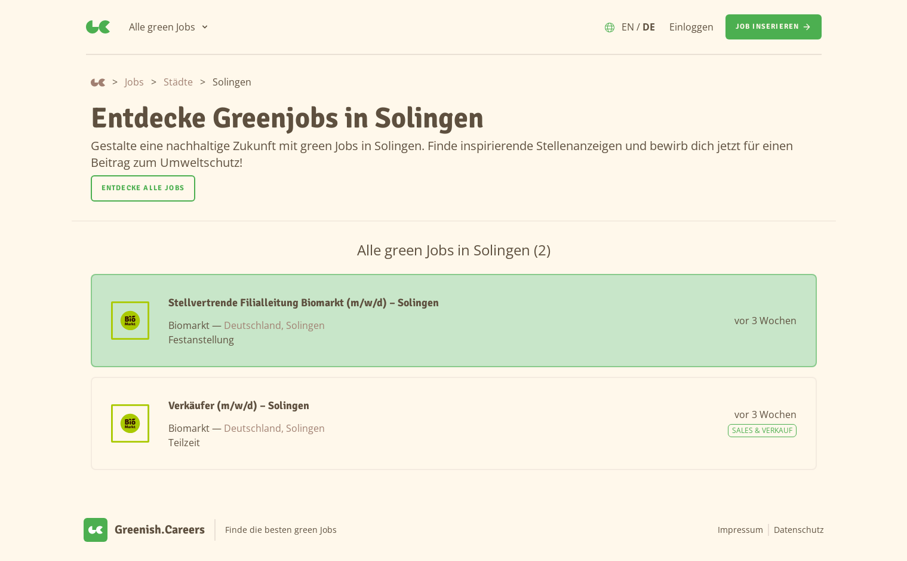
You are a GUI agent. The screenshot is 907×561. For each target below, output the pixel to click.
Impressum (740, 529)
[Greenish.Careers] (98, 27)
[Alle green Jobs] (169, 27)
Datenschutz (799, 529)
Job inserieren (773, 27)
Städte (178, 82)
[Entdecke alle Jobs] (143, 188)
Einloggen (691, 26)
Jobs (134, 82)
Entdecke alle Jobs (143, 188)
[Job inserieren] (773, 26)
